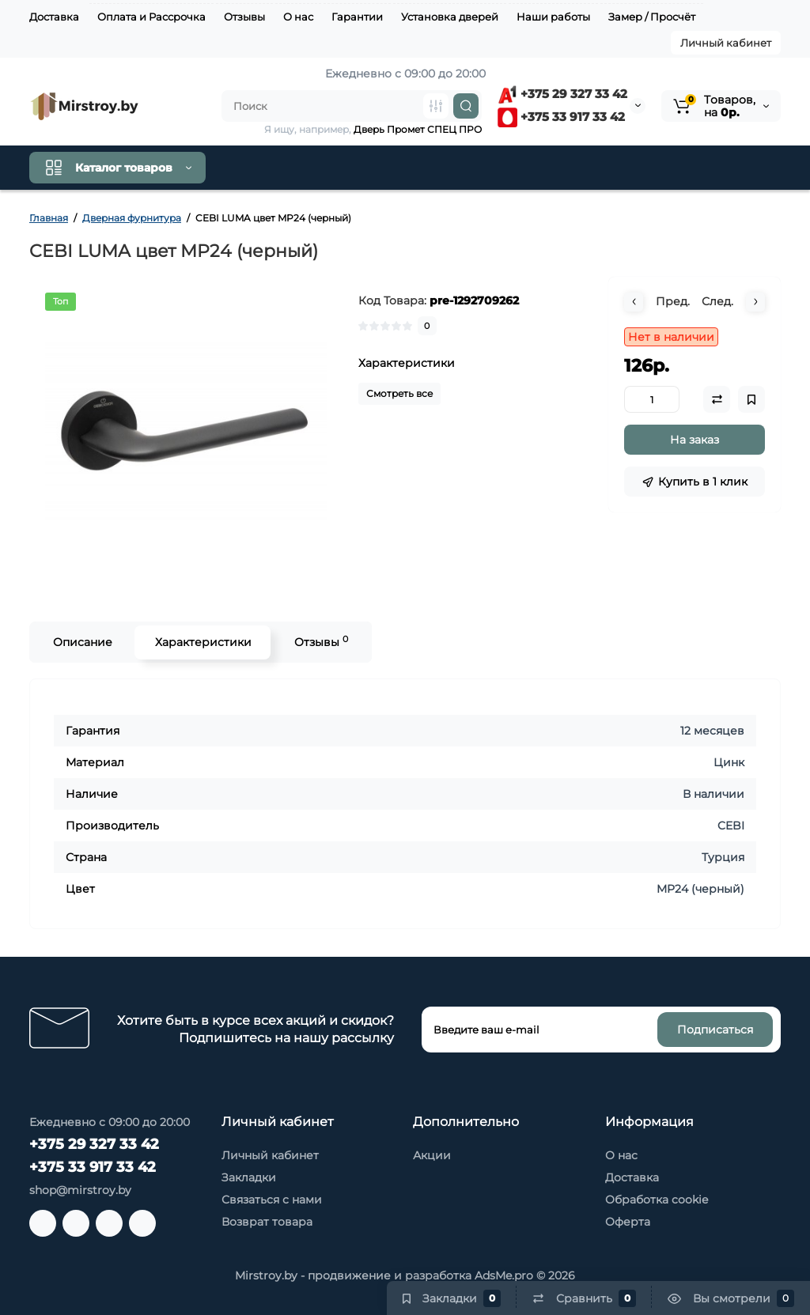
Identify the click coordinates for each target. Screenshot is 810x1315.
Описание (82, 642)
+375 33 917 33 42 (561, 116)
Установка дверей (449, 16)
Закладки (248, 1177)
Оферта (627, 1222)
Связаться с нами (271, 1199)
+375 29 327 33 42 (562, 93)
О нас (298, 16)
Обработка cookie (656, 1199)
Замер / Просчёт (651, 16)
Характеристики (202, 642)
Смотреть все (399, 393)
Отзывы (244, 16)
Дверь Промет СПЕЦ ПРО (418, 129)
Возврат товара (266, 1222)
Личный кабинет (725, 42)
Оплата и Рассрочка (151, 16)
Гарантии (357, 16)
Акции (432, 1155)
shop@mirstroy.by (80, 1190)
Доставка (54, 16)
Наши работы (553, 16)
